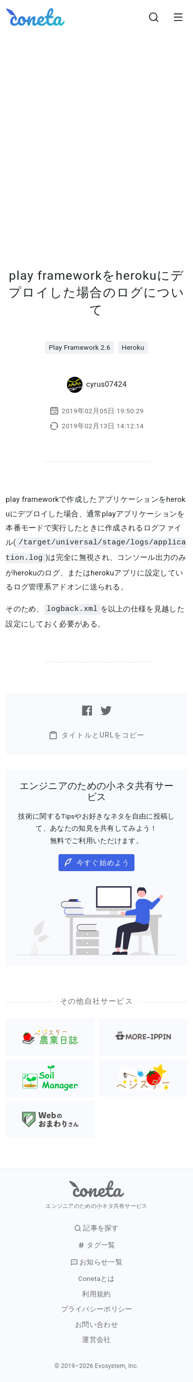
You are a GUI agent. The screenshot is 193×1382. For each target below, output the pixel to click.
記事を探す (96, 1226)
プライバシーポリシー (96, 1307)
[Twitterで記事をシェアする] (106, 709)
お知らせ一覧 (96, 1260)
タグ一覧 (96, 1243)
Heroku (133, 347)
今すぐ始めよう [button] (97, 861)
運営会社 (96, 1338)
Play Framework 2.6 (79, 347)
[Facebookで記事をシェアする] (87, 709)
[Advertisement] (96, 135)
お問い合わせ (96, 1323)
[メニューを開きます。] (178, 17)
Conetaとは (96, 1277)
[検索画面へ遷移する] (154, 17)
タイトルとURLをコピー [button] (96, 734)
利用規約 (96, 1292)
